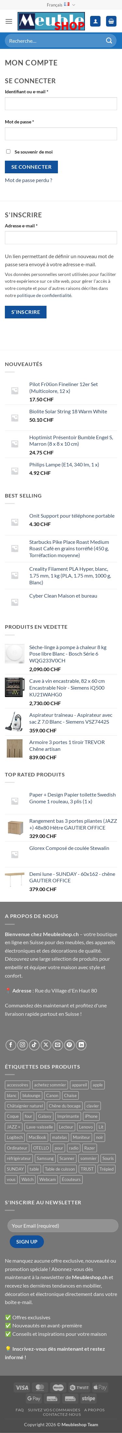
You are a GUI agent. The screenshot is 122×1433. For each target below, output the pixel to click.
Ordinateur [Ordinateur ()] (17, 1148)
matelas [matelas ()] (59, 1137)
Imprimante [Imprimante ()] (68, 1116)
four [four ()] (28, 1116)
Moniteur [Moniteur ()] (81, 1137)
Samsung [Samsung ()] (45, 1158)
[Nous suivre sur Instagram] (22, 1045)
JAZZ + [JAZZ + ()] (13, 1126)
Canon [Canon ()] (52, 1095)
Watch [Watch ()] (27, 1179)
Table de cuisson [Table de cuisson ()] (60, 1169)
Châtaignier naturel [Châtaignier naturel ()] (25, 1105)
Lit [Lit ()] (101, 1126)
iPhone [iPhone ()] (91, 1116)
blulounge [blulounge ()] (31, 1095)
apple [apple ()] (98, 1084)
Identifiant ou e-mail (38, 91)
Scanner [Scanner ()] (67, 1158)
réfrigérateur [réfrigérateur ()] (19, 1158)
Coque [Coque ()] (13, 1116)
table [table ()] (34, 1169)
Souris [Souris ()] (108, 1158)
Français (61, 5)
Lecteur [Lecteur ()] (66, 1126)
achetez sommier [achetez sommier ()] (50, 1084)
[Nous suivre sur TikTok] (34, 1045)
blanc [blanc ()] (12, 1095)
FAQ (20, 1409)
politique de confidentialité (44, 295)
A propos (94, 1409)
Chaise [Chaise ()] (70, 1095)
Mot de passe (31, 121)
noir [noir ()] (99, 1137)
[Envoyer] (109, 40)
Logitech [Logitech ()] (15, 1137)
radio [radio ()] (73, 1148)
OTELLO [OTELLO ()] (41, 1148)
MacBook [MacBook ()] (37, 1137)
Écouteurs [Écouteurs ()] (71, 1179)
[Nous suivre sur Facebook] (11, 1045)
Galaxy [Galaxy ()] (44, 1116)
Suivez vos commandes (54, 1409)
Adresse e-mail (33, 225)
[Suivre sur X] (46, 1045)
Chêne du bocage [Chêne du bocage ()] (65, 1105)
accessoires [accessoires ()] (17, 1084)
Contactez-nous (62, 1414)
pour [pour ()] (59, 1148)
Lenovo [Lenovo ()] (86, 1126)
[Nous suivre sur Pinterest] (69, 1045)
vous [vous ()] (11, 1179)
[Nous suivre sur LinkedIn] (81, 1045)
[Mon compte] (95, 21)
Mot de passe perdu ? (28, 180)
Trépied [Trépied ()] (107, 1169)
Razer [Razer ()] (89, 1148)
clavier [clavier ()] (93, 1105)
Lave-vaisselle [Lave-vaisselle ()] (39, 1126)
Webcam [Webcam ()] (47, 1179)
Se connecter (31, 167)
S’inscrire (25, 312)
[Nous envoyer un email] (57, 1045)
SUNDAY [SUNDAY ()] (15, 1169)
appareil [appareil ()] (79, 1084)
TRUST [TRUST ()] (87, 1169)
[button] (9, 21)
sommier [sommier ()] (88, 1158)
